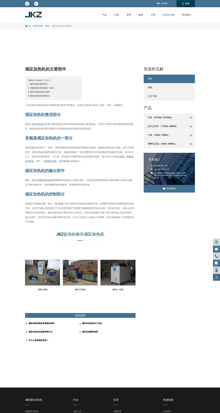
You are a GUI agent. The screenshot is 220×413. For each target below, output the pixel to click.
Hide (47, 80)
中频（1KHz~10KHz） (159, 135)
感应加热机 (37, 124)
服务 (141, 14)
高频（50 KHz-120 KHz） (160, 117)
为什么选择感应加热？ (38, 340)
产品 (104, 14)
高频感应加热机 (32, 411)
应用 (129, 14)
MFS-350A (80, 289)
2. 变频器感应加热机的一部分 (41, 88)
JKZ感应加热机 (33, 399)
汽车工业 (77, 411)
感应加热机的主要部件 (62, 26)
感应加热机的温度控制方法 (40, 332)
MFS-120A (118, 289)
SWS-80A (42, 289)
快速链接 (169, 188)
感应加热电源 (45, 180)
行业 (116, 14)
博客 (47, 26)
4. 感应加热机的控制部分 (39, 96)
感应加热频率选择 (90, 332)
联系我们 (186, 14)
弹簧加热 (117, 411)
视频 (150, 87)
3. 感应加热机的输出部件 (39, 92)
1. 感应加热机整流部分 (38, 84)
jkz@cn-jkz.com (161, 166)
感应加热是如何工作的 (92, 323)
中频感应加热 (50, 161)
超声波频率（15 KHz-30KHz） (163, 126)
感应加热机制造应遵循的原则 (41, 323)
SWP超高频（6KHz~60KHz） (162, 143)
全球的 (164, 3)
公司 (153, 14)
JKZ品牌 (167, 411)
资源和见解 (168, 14)
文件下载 (152, 96)
